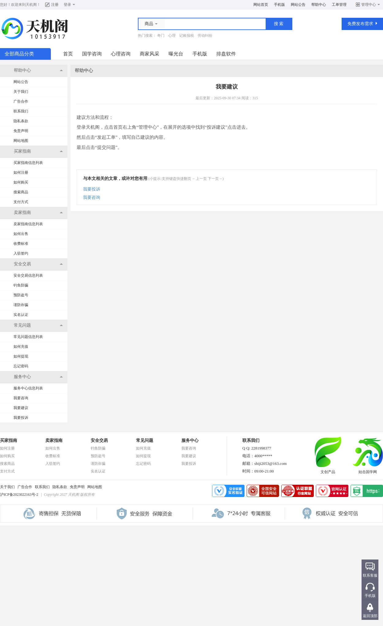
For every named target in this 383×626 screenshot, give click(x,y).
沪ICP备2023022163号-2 (19, 494)
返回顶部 (370, 616)
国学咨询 (92, 53)
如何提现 (20, 356)
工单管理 (339, 4)
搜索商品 (20, 192)
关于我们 (20, 91)
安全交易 (99, 440)
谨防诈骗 (20, 305)
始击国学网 (367, 470)
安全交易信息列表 (28, 275)
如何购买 (20, 182)
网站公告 (298, 4)
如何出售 (20, 234)
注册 (55, 4)
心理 (172, 35)
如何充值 (20, 346)
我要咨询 (20, 398)
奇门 (161, 35)
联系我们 (20, 111)
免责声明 (20, 131)
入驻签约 (20, 253)
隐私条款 (20, 121)
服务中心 (190, 440)
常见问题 (144, 440)
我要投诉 (20, 417)
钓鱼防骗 (20, 285)
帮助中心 (318, 4)
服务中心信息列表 (28, 388)
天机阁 (31, 4)
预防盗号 (20, 295)
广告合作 (20, 101)
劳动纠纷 (205, 35)
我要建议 (20, 408)
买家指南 (8, 440)
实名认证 (20, 315)
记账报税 (186, 35)
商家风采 (149, 53)
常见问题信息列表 (28, 337)
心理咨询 (121, 53)
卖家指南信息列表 (28, 224)
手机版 (279, 4)
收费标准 (20, 243)
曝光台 (176, 53)
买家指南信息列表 (28, 163)
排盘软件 (226, 53)
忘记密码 (20, 366)
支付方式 (20, 202)
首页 (68, 53)
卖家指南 (54, 440)
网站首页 (260, 4)
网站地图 (20, 140)
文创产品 (328, 470)
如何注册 (20, 172)
